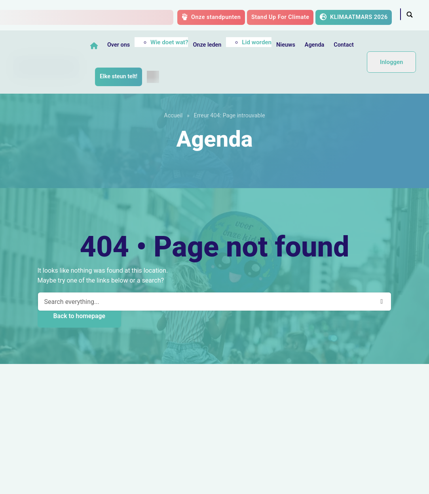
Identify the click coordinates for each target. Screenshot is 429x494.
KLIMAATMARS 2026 (354, 17)
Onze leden (208, 44)
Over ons (119, 44)
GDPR (214, 483)
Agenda (315, 44)
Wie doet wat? (170, 42)
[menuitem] (154, 77)
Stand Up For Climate (280, 17)
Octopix (395, 483)
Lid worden (258, 42)
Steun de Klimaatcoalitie (61, 441)
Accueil (173, 115)
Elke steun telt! (120, 76)
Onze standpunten (211, 17)
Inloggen (391, 62)
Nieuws (286, 44)
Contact (345, 44)
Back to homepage (79, 316)
